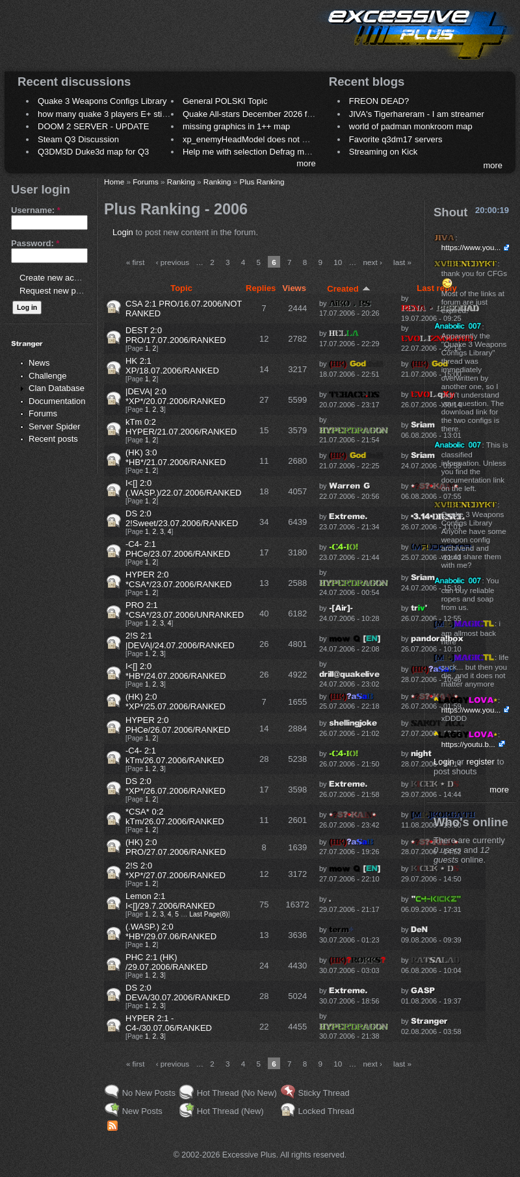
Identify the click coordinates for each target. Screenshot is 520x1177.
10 (337, 262)
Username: (35, 210)
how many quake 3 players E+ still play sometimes (132, 114)
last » (402, 262)
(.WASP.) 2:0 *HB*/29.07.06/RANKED (170, 931)
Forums (43, 413)
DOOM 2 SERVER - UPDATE (93, 126)
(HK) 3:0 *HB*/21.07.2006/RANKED (175, 457)
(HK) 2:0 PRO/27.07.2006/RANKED (175, 847)
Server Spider (54, 426)
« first (135, 262)
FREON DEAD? (379, 101)
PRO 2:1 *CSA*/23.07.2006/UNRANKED (184, 610)
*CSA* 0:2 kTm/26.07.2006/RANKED (174, 816)
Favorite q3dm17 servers (396, 139)
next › (372, 262)
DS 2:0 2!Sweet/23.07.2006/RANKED (181, 518)
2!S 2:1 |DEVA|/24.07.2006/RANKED (180, 640)
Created (348, 289)
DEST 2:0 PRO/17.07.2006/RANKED (175, 335)
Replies (261, 288)
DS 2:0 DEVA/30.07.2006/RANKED (177, 992)
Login (122, 232)
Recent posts (53, 439)
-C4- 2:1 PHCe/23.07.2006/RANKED (177, 549)
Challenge (48, 376)
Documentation (57, 401)
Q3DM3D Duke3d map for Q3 (93, 152)
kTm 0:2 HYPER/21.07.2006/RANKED (181, 427)
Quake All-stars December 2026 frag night (261, 114)
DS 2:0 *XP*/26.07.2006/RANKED (175, 786)
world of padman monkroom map (411, 126)
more (306, 163)
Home (114, 181)
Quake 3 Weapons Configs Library (102, 101)
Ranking (181, 181)
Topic (181, 288)
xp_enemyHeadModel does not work (251, 139)
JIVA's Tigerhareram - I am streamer (416, 114)
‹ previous (172, 262)
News (39, 363)
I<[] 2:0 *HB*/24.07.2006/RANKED (175, 671)
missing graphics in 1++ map (236, 126)
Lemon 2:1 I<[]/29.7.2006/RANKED (170, 901)
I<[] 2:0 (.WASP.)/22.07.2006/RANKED (183, 488)
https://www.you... (471, 247)
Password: (35, 243)
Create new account (57, 278)
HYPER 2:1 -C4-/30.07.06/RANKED (168, 1023)
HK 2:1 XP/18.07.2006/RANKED (172, 365)
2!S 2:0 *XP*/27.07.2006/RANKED (175, 870)
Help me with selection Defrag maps (250, 152)
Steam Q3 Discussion (78, 139)
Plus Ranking (262, 181)
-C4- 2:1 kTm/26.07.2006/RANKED (174, 755)
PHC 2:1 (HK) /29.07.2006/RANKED (166, 962)
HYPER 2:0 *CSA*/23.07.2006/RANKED (178, 579)
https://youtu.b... (468, 744)
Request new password (63, 291)
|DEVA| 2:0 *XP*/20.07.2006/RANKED (175, 396)
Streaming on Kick (383, 152)
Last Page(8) (208, 914)
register (481, 761)
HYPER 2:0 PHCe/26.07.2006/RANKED (177, 725)
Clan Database (56, 388)
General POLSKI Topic (225, 101)
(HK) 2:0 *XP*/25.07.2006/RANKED (175, 701)
